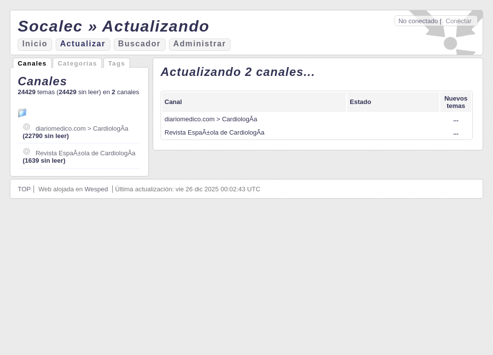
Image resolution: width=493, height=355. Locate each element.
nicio (34, 43)
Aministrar (199, 43)
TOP (24, 189)
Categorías (77, 63)
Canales (32, 63)
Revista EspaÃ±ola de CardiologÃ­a (85, 153)
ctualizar (82, 43)
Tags (117, 63)
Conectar (459, 21)
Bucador (139, 43)
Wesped (96, 189)
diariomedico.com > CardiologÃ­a (81, 128)
